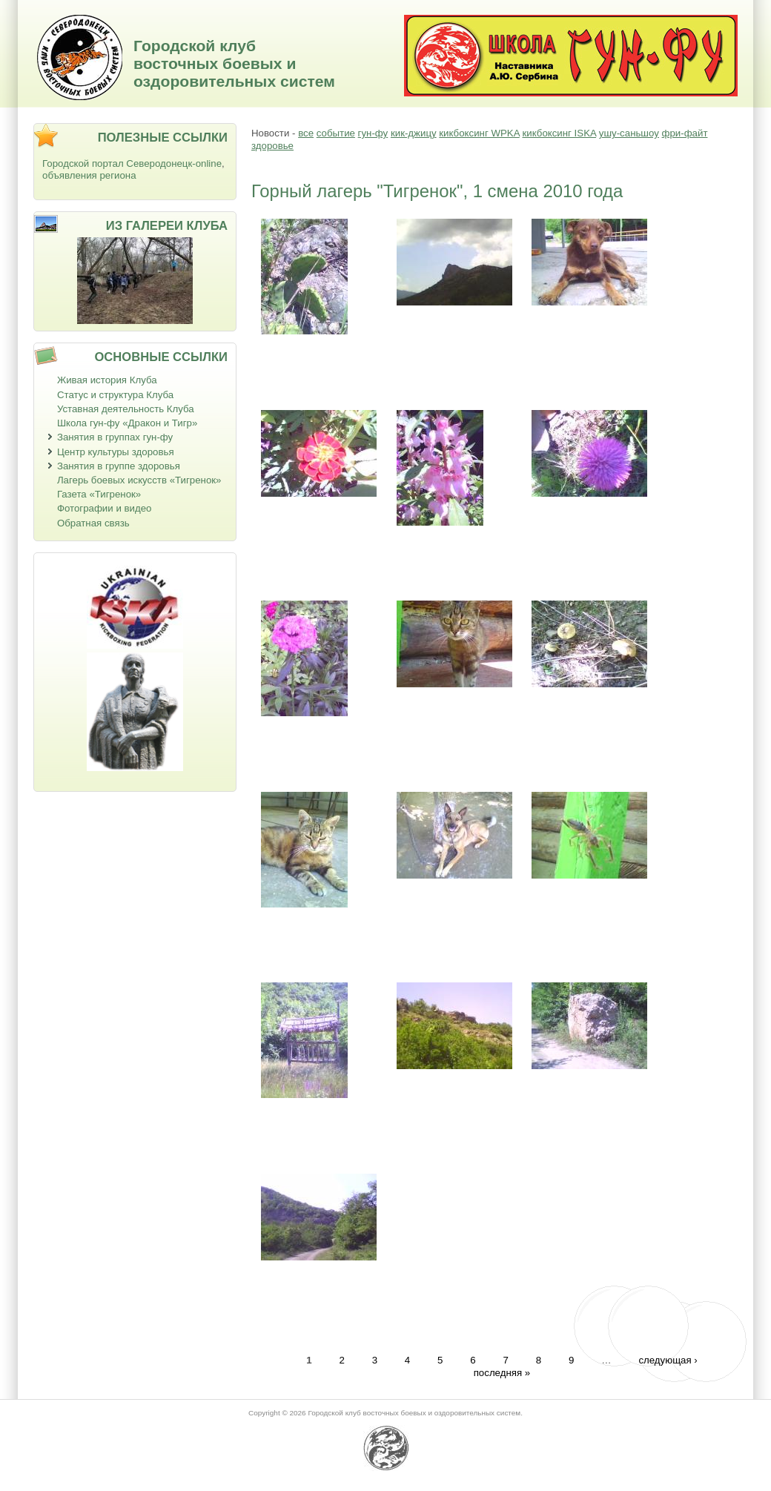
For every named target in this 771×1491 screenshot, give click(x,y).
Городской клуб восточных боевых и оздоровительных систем (234, 63)
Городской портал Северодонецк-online (132, 163)
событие (336, 133)
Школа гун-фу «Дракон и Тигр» (127, 423)
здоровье (272, 145)
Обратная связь (93, 523)
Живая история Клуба (107, 380)
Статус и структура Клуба (115, 394)
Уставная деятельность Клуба (125, 408)
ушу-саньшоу (629, 133)
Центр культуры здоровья (115, 451)
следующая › (667, 1360)
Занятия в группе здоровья (118, 466)
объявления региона (89, 175)
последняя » (502, 1372)
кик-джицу (414, 133)
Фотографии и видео (104, 508)
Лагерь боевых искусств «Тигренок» (139, 480)
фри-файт (685, 133)
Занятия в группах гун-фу (115, 437)
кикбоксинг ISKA (559, 133)
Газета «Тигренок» (99, 494)
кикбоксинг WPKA (479, 133)
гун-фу (373, 133)
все (306, 133)
